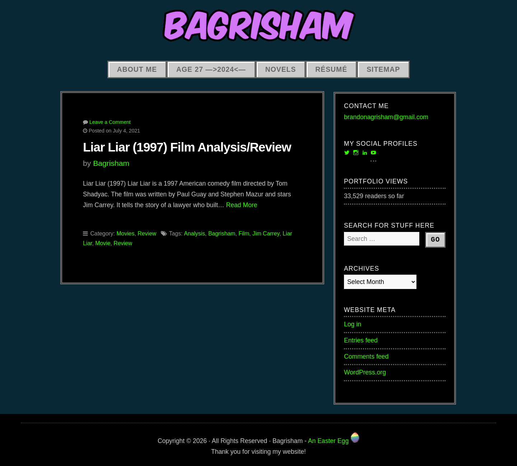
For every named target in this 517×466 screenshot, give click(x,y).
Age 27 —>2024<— (211, 69)
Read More (241, 205)
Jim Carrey (265, 233)
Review (147, 233)
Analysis (194, 233)
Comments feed (366, 356)
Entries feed (361, 340)
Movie (102, 243)
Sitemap (383, 69)
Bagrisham (111, 163)
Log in (352, 324)
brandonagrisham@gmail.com (386, 117)
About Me (137, 69)
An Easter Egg (333, 440)
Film (243, 233)
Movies (125, 233)
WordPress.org (365, 372)
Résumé (331, 69)
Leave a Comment (110, 122)
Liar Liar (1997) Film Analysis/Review (187, 147)
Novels (280, 69)
